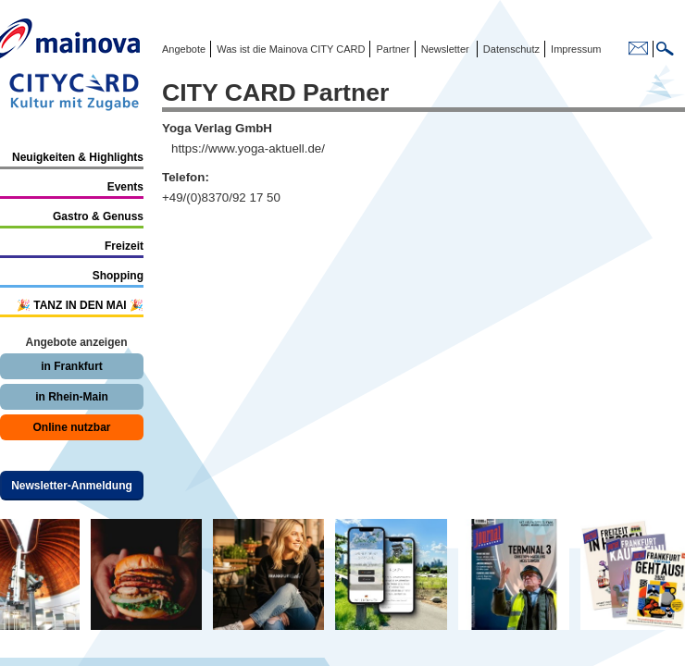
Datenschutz (509, 49)
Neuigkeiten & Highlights (77, 157)
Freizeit (124, 246)
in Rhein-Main (71, 396)
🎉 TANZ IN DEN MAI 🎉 (80, 305)
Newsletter (445, 49)
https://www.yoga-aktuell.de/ (248, 148)
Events (125, 186)
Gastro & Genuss (98, 216)
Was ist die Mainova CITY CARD (289, 49)
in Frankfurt (72, 366)
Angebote (184, 49)
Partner (391, 49)
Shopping (118, 275)
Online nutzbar (72, 427)
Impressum (574, 49)
